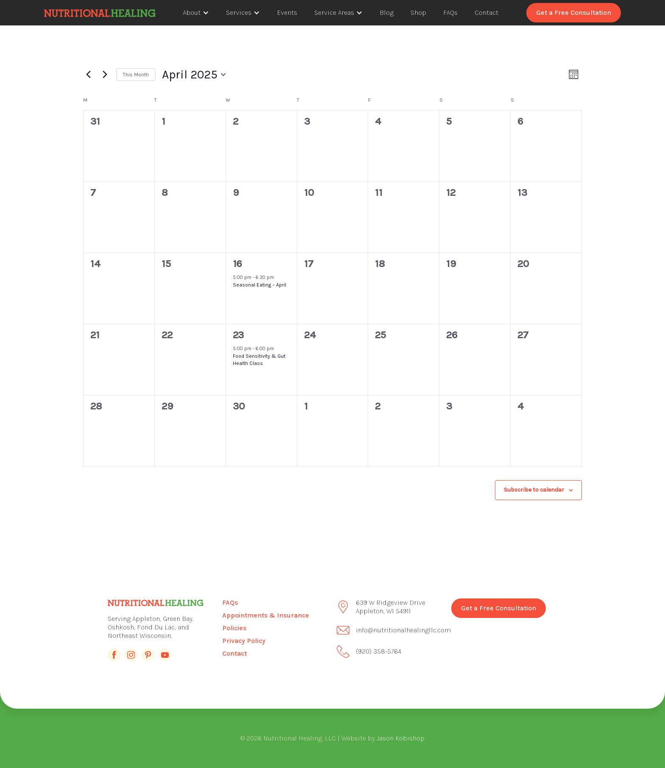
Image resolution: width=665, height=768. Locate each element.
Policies (234, 628)
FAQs (450, 12)
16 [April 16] (237, 264)
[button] (196, 12)
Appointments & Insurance (265, 615)
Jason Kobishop (401, 738)
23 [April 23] (238, 335)
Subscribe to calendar (534, 489)
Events (287, 12)
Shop (418, 12)
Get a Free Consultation (573, 12)
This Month (136, 75)
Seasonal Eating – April (259, 285)
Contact (486, 12)
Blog (387, 12)
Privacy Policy (243, 641)
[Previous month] (88, 75)
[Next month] (105, 75)
